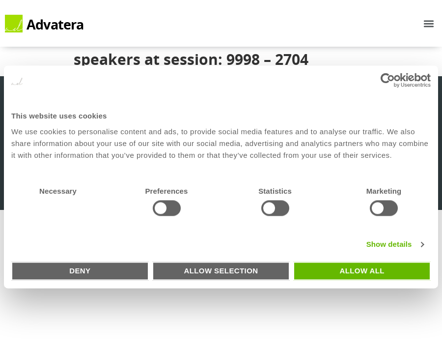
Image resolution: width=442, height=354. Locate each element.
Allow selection (221, 270)
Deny (79, 270)
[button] (429, 23)
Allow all (361, 270)
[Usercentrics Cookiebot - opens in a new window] (388, 80)
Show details (389, 244)
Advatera (55, 24)
